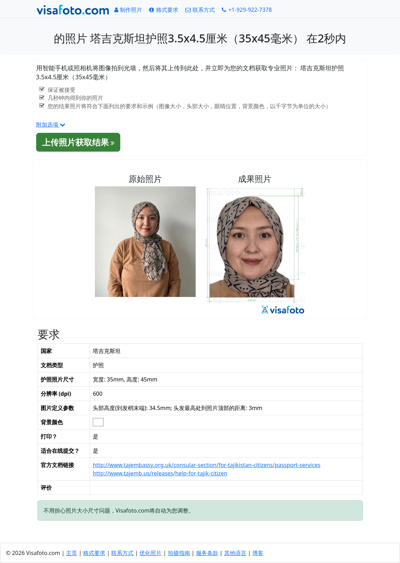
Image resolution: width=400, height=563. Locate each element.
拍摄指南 (179, 553)
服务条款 (207, 553)
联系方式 (122, 553)
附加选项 (50, 124)
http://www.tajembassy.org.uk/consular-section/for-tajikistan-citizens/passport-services (206, 465)
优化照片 (150, 553)
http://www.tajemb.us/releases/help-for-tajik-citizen (160, 473)
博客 (257, 553)
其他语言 (235, 553)
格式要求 (94, 553)
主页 (71, 553)
